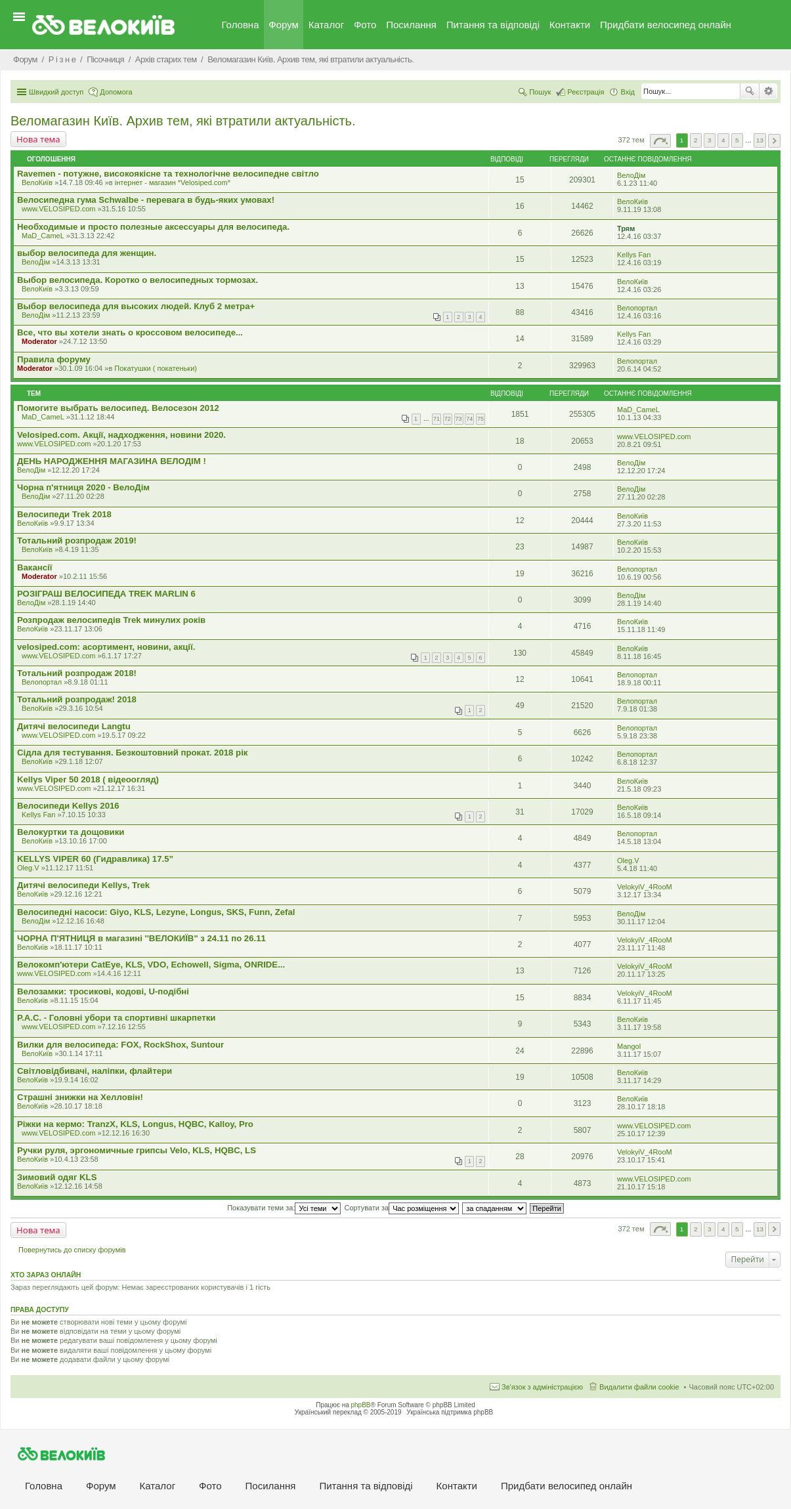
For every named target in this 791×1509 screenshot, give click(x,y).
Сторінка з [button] (660, 141)
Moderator (39, 341)
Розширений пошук (768, 91)
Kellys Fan (634, 255)
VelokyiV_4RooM (644, 887)
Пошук (749, 91)
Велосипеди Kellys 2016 (68, 806)
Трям (626, 228)
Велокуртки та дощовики (70, 832)
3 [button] (710, 140)
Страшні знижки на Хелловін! (80, 1097)
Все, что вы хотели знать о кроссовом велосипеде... (130, 332)
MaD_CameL (43, 236)
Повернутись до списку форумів (72, 1250)
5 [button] (737, 140)
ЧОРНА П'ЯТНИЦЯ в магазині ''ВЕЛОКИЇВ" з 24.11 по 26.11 (141, 938)
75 (480, 418)
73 (459, 418)
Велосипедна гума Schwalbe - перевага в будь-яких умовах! (145, 200)
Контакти (569, 24)
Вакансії (34, 567)
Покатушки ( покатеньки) (155, 368)
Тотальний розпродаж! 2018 (77, 699)
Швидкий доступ (56, 92)
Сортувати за (402, 1208)
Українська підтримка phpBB (449, 1412)
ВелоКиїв (37, 182)
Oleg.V (28, 868)
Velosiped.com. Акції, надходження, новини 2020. (121, 435)
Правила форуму (54, 359)
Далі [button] (774, 141)
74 (469, 418)
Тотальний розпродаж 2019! (77, 540)
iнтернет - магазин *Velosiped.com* (172, 182)
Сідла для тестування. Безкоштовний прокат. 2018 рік (132, 752)
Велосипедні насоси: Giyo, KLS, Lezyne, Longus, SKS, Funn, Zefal (156, 912)
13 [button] (759, 140)
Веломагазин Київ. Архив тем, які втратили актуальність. (183, 121)
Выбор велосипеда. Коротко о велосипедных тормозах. (137, 280)
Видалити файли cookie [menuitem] (639, 1387)
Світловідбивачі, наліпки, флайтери (94, 1071)
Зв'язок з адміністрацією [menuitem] (542, 1387)
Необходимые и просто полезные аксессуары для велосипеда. (153, 227)
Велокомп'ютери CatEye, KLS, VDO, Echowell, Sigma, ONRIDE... (151, 964)
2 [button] (696, 140)
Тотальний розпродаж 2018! (77, 673)
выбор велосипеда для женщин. (86, 253)
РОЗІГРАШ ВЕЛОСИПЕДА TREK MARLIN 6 (106, 594)
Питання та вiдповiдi (493, 24)
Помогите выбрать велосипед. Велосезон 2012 (118, 408)
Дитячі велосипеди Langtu (74, 726)
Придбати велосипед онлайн (665, 24)
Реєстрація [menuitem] (585, 92)
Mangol (629, 1046)
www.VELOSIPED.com (58, 209)
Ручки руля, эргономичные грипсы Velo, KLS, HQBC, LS (136, 1150)
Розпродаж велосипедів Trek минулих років (111, 620)
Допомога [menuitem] (116, 92)
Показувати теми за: (284, 1208)
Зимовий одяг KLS (56, 1177)
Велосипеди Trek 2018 (64, 514)
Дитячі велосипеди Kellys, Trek (83, 885)
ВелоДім (631, 175)
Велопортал (637, 308)
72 (447, 418)
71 (436, 418)
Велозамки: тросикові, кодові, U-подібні (103, 991)
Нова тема (38, 139)
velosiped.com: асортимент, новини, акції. (106, 647)
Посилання (411, 24)
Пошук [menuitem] (540, 92)
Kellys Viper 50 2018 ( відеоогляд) (88, 779)
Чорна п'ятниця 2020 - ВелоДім (83, 487)
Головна (240, 24)
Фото (365, 24)
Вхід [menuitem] (627, 92)
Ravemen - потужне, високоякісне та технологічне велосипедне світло (168, 174)
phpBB (361, 1405)
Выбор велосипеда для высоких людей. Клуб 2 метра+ (136, 306)
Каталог (327, 24)
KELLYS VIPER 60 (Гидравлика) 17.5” (95, 859)
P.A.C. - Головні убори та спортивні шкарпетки (116, 1018)
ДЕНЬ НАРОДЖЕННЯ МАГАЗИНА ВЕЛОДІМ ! (111, 461)
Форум (283, 24)
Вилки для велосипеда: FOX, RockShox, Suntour (120, 1045)
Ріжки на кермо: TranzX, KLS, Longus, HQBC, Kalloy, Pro (135, 1124)
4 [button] (723, 140)
